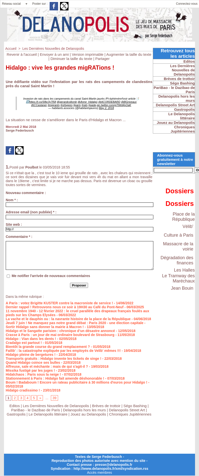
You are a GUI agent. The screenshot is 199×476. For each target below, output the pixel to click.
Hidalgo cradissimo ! (23, 390)
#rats (85, 105)
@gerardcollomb (67, 101)
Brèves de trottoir (106, 406)
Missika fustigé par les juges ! (30, 370)
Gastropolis (16, 414)
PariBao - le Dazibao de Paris (35, 410)
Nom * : (12, 200)
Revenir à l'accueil (22, 54)
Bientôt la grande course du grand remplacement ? (48, 347)
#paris (77, 105)
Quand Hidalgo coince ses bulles (33, 362)
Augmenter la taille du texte (128, 54)
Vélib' (188, 226)
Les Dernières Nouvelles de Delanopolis (53, 49)
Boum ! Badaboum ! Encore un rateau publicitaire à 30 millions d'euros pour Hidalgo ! (76, 382)
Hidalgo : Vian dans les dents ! (31, 339)
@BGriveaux (129, 101)
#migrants (54, 105)
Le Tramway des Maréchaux (178, 278)
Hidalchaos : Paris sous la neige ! (33, 374)
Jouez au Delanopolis (88, 414)
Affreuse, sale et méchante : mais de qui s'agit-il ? (47, 366)
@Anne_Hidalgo (88, 101)
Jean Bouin (182, 288)
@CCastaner (39, 105)
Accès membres (99, 473)
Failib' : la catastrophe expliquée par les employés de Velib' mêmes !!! (63, 351)
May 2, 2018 (106, 108)
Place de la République (183, 217)
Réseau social (11, 3)
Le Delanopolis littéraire (48, 414)
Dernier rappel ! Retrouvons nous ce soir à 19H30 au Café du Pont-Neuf (65, 307)
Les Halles (184, 270)
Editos (14, 406)
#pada (92, 105)
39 (55, 398)
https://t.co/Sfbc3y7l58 (42, 101)
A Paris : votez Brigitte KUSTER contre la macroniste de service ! (59, 303)
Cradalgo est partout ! (24, 343)
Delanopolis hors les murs (84, 410)
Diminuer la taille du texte (71, 58)
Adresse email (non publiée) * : (31, 212)
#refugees (66, 105)
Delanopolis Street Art (127, 410)
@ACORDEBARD (109, 101)
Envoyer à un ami (54, 54)
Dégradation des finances (177, 260)
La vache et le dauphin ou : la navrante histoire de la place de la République (68, 319)
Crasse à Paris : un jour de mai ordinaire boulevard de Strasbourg (60, 335)
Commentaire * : (19, 237)
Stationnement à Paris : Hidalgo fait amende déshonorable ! (55, 378)
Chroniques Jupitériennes (130, 414)
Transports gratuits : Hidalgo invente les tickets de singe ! (53, 359)
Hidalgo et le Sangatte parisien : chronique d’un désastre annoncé (60, 331)
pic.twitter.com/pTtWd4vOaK (114, 105)
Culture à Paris (178, 235)
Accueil (10, 49)
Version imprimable (87, 54)
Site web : (14, 224)
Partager (102, 58)
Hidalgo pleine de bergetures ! (31, 355)
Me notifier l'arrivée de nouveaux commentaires (51, 276)
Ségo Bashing (136, 406)
